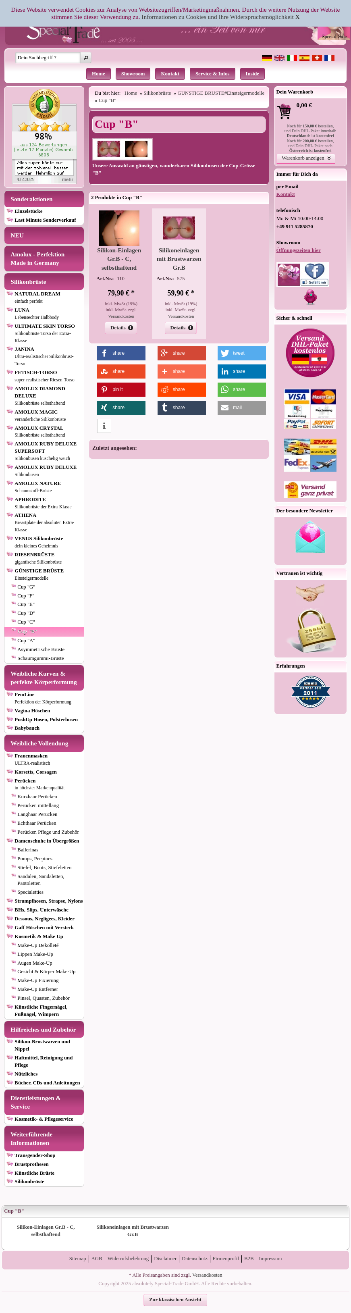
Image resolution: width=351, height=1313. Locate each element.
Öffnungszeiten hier (298, 250)
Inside (252, 74)
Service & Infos (212, 74)
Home (98, 74)
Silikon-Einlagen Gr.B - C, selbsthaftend (119, 259)
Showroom (133, 74)
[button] (85, 57)
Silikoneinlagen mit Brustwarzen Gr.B (179, 259)
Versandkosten (121, 316)
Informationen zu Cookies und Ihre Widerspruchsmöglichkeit (217, 16)
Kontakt (170, 74)
